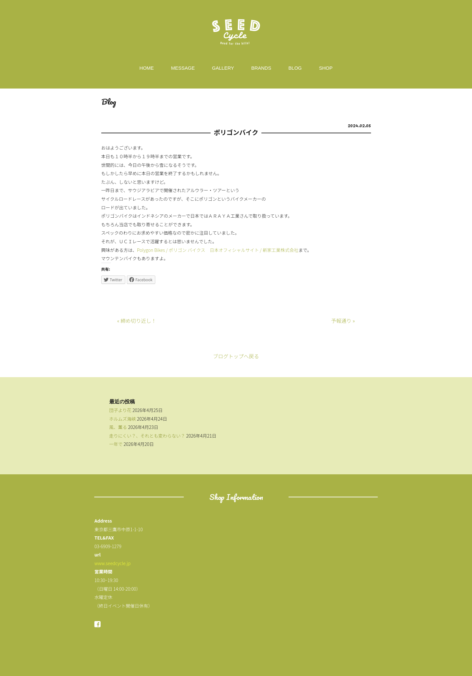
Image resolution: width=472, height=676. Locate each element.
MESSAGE (183, 68)
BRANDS (261, 68)
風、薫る (118, 427)
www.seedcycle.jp (112, 563)
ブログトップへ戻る (236, 356)
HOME (146, 68)
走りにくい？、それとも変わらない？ (147, 435)
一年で (116, 444)
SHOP (326, 68)
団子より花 (120, 410)
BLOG (295, 68)
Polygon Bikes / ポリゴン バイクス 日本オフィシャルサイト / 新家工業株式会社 (217, 250)
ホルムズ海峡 (122, 419)
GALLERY (223, 68)
